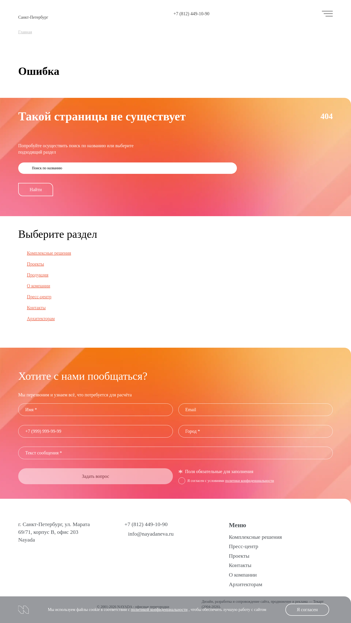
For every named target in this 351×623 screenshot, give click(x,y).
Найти (36, 189)
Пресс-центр (39, 296)
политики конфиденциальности (249, 481)
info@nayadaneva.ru (151, 534)
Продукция (37, 274)
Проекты (35, 263)
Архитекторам (41, 318)
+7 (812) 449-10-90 (191, 13)
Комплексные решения (49, 253)
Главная (25, 32)
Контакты (36, 307)
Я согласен (307, 609)
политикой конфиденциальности (159, 609)
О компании (38, 285)
